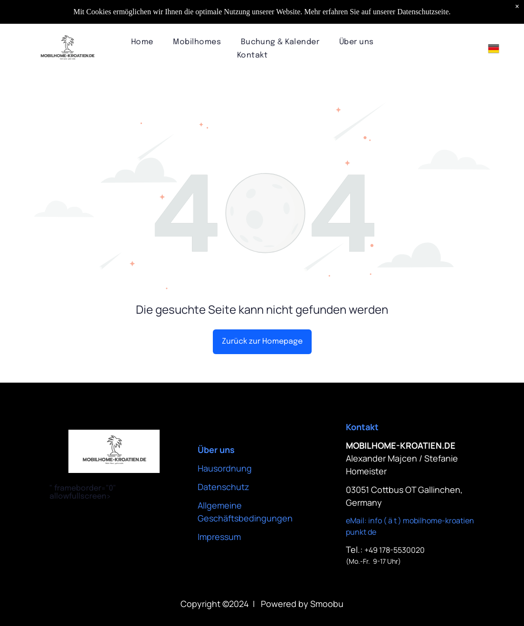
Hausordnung (225, 468)
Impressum (219, 536)
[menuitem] (142, 42)
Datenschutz (223, 486)
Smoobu (326, 603)
